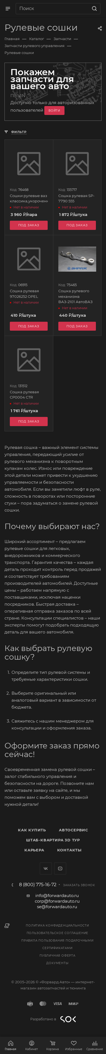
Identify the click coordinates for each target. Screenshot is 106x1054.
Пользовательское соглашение (58, 933)
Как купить (32, 830)
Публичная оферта (57, 955)
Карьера (34, 850)
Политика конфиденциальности (57, 925)
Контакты (69, 850)
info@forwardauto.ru (57, 895)
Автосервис (73, 830)
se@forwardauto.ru (57, 906)
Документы (57, 963)
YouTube (60, 868)
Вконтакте (46, 868)
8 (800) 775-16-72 (37, 885)
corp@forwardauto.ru (57, 901)
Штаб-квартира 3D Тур (53, 840)
